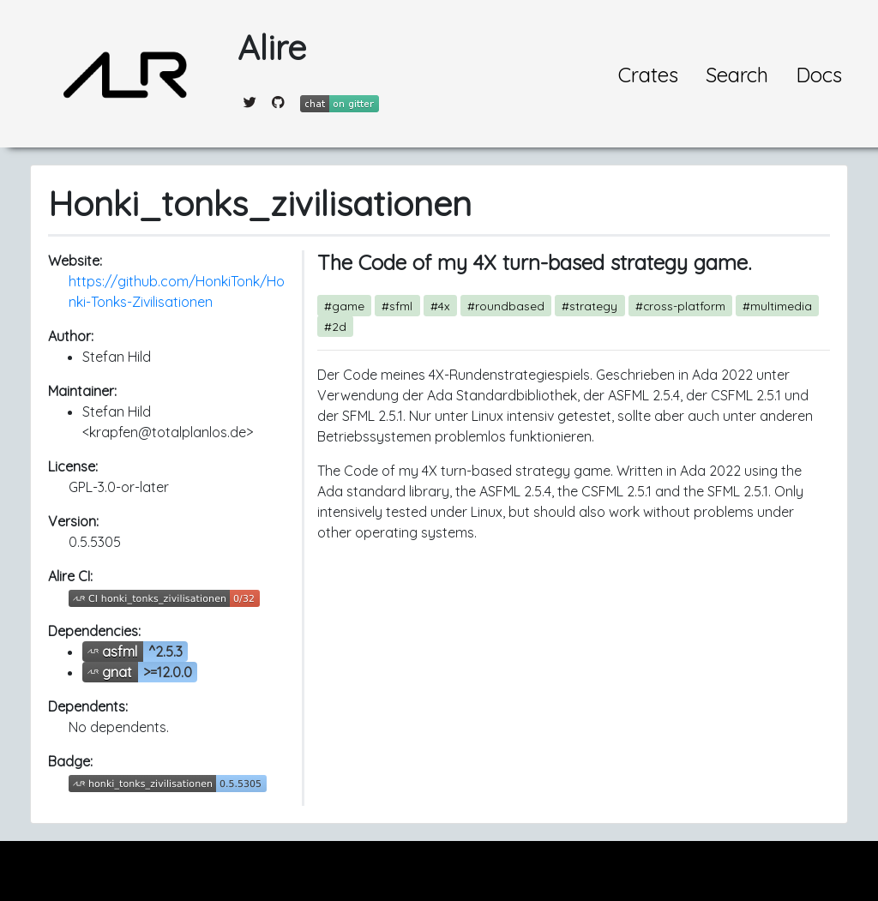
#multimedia (777, 305)
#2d (335, 326)
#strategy (589, 305)
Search (737, 74)
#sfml (397, 305)
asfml (119, 651)
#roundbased (505, 305)
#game (344, 305)
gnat (117, 672)
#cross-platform (680, 305)
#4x (440, 305)
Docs (819, 74)
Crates (648, 74)
